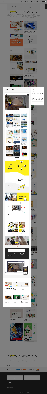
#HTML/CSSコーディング (23, 289)
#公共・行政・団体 (25, 302)
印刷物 (22, 302)
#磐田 (27, 302)
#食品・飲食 (17, 289)
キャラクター (14, 289)
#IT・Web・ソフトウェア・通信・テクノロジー (8, 291)
